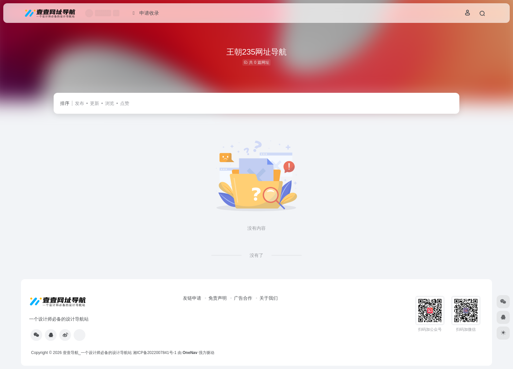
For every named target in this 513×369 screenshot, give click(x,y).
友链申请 (192, 298)
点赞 (124, 103)
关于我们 (268, 298)
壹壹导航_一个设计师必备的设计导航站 (97, 352)
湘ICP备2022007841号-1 (154, 352)
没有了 (256, 255)
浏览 (109, 103)
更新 (94, 103)
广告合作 (243, 298)
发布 (79, 103)
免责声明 (217, 298)
